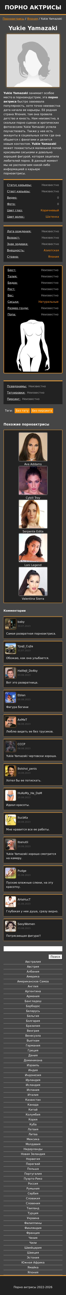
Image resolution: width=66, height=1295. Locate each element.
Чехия (33, 1238)
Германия (33, 1045)
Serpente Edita (33, 531)
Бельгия (33, 1016)
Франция (33, 1233)
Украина (33, 1218)
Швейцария (33, 1247)
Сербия (33, 1193)
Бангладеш (33, 1001)
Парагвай (33, 1164)
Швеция (33, 1252)
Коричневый (50, 210)
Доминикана (33, 1060)
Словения (33, 1203)
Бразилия (33, 1025)
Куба (33, 1124)
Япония (32, 18)
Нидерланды (33, 1149)
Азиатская (51, 250)
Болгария (33, 1021)
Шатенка (52, 216)
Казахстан (33, 1099)
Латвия (33, 1129)
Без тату (22, 410)
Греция (33, 1050)
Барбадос (33, 1006)
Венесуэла (33, 1035)
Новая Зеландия (33, 1154)
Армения (33, 996)
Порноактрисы (13, 18)
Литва (33, 1134)
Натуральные (48, 301)
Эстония (33, 1257)
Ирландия (33, 1080)
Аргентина (33, 991)
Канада (32, 1104)
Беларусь (33, 1011)
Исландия (33, 1085)
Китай (33, 1109)
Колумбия (33, 1114)
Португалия (33, 1173)
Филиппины (33, 1223)
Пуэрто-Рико (33, 1178)
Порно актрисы (33, 7)
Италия (33, 1095)
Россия (33, 1183)
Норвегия (33, 1159)
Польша (33, 1168)
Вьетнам (33, 1040)
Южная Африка (33, 1262)
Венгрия (33, 1030)
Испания (33, 1090)
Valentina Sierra (33, 598)
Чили (33, 1242)
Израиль (33, 1065)
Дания (33, 1055)
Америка (33, 976)
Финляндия (32, 1228)
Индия (33, 1070)
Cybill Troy (33, 497)
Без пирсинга (42, 410)
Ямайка (33, 1267)
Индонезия (33, 1075)
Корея (33, 1119)
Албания (33, 971)
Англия (33, 986)
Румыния (32, 1188)
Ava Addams (33, 464)
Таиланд (33, 1208)
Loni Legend (33, 565)
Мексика (33, 1139)
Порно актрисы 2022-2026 (33, 1287)
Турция (33, 1213)
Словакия (33, 1198)
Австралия (33, 961)
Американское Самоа (33, 981)
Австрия (33, 966)
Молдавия (33, 1144)
